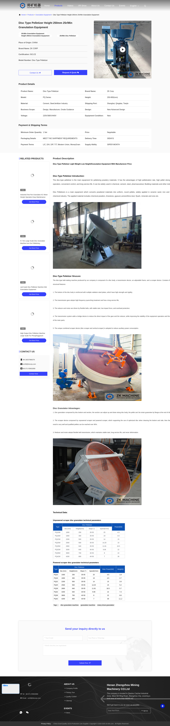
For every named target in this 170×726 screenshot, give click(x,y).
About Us (95, 6)
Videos (70, 6)
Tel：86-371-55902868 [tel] (29, 694)
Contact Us (109, 6)
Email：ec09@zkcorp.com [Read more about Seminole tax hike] (30, 698)
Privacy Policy (46, 724)
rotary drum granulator (105, 605)
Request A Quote (70, 73)
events (122, 6)
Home (47, 6)
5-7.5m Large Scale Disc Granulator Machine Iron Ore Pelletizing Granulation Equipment (32, 243)
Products (58, 6)
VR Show (82, 6)
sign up (144, 711)
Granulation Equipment (43, 15)
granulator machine (88, 605)
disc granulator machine (70, 605)
